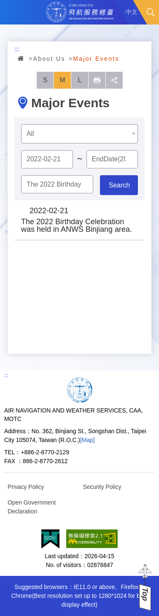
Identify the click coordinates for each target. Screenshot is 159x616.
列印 (97, 80)
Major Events (96, 58)
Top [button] (145, 594)
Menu (12, 12)
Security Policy (102, 486)
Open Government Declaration (32, 507)
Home (21, 58)
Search (150, 12)
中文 (131, 11)
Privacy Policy (26, 486)
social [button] (114, 80)
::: (16, 49)
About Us (49, 58)
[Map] (87, 440)
